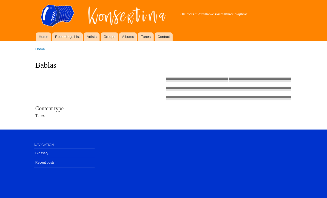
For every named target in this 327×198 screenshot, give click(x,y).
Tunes (146, 37)
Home (43, 37)
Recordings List (67, 37)
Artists (92, 37)
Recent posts (45, 162)
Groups (109, 37)
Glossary (41, 153)
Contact (163, 37)
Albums (128, 37)
